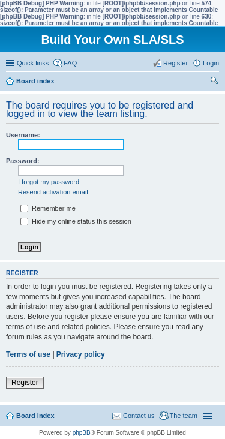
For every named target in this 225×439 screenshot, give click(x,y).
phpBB (82, 432)
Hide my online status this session (75, 221)
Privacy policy (80, 354)
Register (24, 382)
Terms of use (28, 354)
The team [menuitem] (183, 415)
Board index (35, 415)
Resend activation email (53, 192)
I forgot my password (48, 181)
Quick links (33, 63)
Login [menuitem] (211, 63)
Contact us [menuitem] (139, 415)
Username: (23, 135)
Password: (23, 160)
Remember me (48, 208)
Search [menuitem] (214, 82)
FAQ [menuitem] (70, 63)
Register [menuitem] (175, 63)
